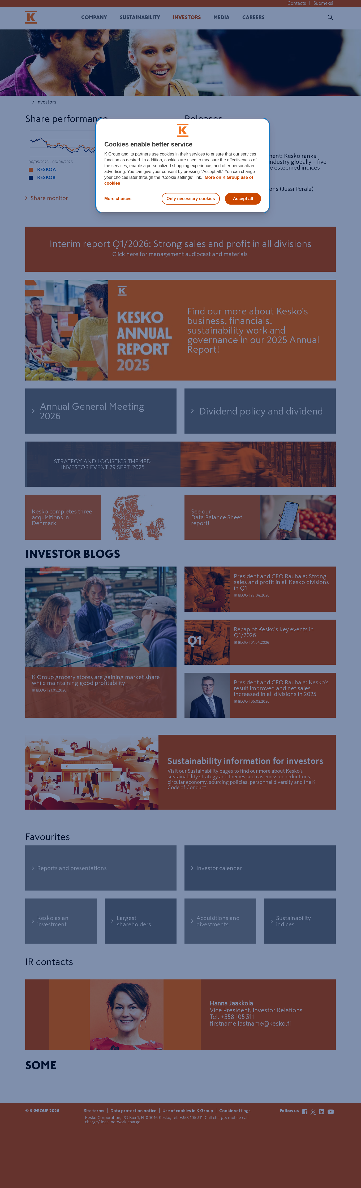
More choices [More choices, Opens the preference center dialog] (117, 198)
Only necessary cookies (190, 198)
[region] (182, 165)
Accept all (243, 198)
